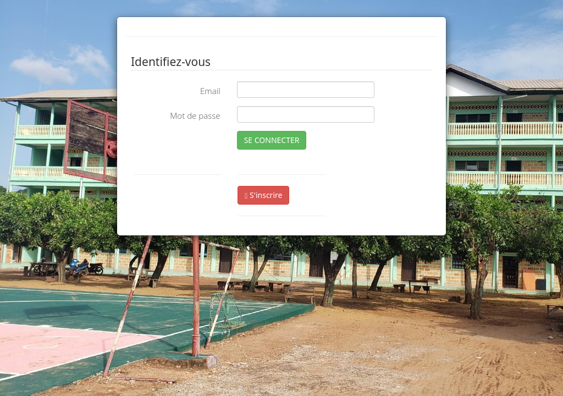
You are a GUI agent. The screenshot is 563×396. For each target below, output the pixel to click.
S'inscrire (263, 195)
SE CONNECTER (272, 140)
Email (210, 90)
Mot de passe (195, 115)
